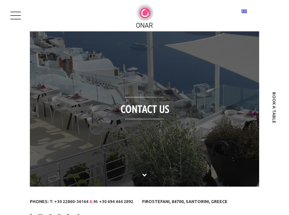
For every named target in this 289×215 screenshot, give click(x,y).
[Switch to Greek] (244, 11)
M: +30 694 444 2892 (113, 201)
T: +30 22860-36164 (69, 201)
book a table (274, 107)
